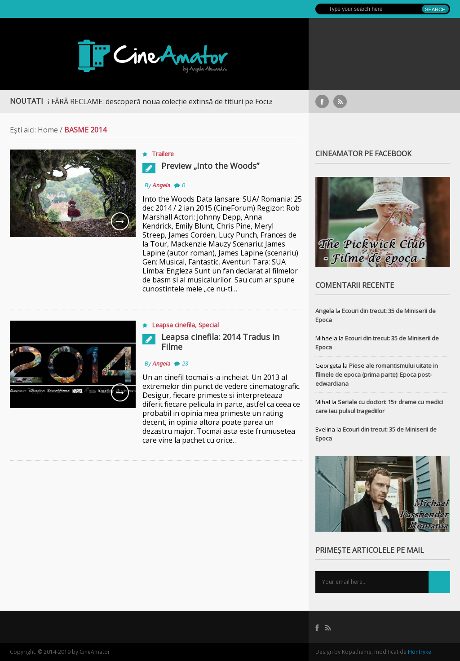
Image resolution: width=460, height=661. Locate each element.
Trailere (163, 154)
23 (185, 364)
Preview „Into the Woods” (210, 166)
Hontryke (419, 652)
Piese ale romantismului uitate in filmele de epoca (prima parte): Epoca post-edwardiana (376, 374)
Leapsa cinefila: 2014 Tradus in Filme (220, 342)
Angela (161, 185)
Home (48, 130)
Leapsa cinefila (173, 325)
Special (209, 325)
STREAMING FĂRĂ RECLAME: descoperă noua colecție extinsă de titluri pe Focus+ (148, 101)
